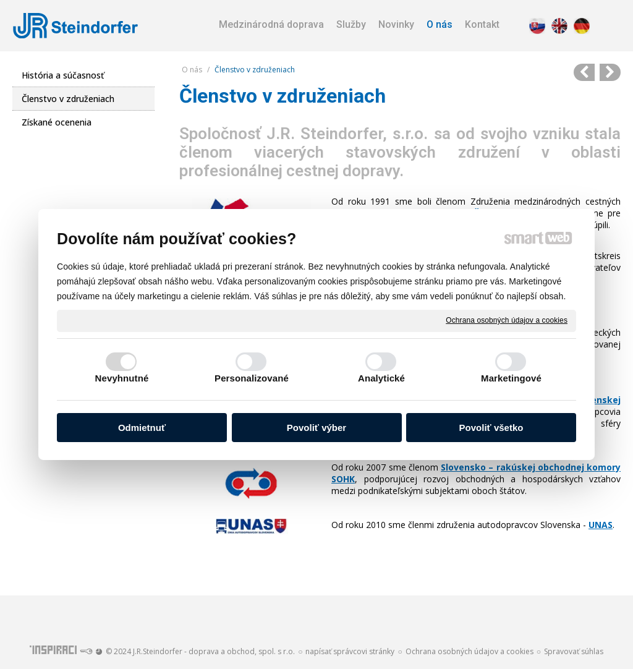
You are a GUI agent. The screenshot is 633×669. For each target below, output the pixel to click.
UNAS (600, 525)
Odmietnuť (142, 427)
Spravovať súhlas (573, 651)
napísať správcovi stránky (349, 651)
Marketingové (511, 378)
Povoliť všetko (491, 427)
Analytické (381, 378)
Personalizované (252, 378)
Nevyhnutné (122, 378)
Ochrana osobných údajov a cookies (506, 320)
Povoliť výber (316, 427)
